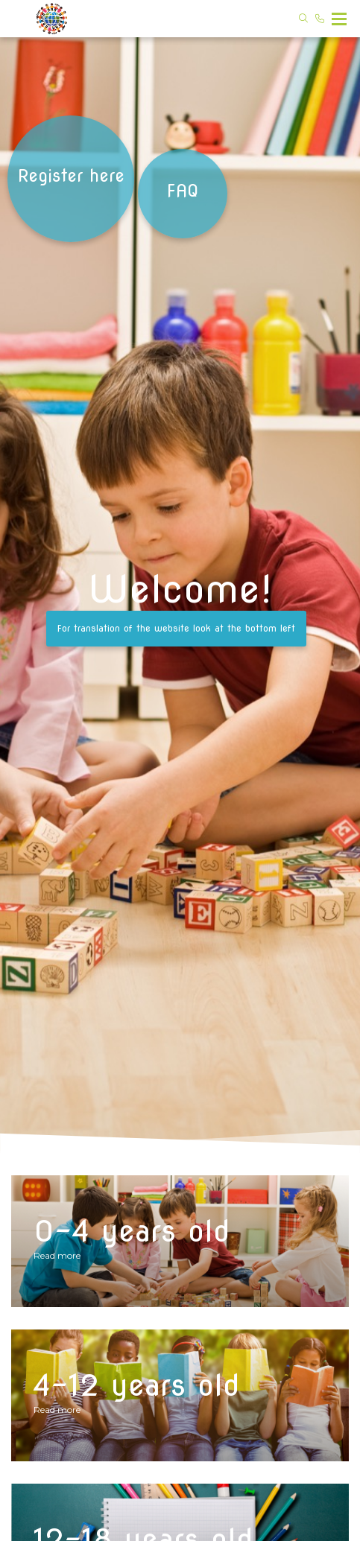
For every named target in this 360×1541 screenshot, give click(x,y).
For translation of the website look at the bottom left (176, 628)
